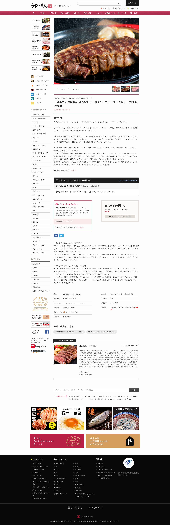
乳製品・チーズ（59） (39, 145)
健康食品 (57, 491)
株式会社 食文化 (87, 517)
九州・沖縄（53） (38, 237)
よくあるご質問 (37, 475)
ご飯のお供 (78, 491)
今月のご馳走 (39, 76)
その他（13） (37, 191)
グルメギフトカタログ (115, 399)
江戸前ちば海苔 (74, 399)
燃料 (76, 482)
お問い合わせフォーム (39, 498)
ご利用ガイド (133, 8)
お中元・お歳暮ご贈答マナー (41, 291)
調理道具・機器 (80, 475)
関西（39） (36, 222)
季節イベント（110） (39, 245)
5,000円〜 (35, 272)
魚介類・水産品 (59, 463)
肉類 (55, 466)
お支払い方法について (39, 478)
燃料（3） (36, 176)
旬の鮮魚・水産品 (41, 94)
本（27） (35, 187)
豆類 (76, 472)
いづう (94, 396)
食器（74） (36, 183)
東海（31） (36, 218)
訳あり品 (38, 103)
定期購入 (38, 98)
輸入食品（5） (37, 241)
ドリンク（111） (38, 160)
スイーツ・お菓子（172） (40, 157)
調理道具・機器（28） (39, 180)
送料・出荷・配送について (41, 487)
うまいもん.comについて (40, 466)
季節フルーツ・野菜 (41, 85)
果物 (55, 472)
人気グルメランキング (42, 81)
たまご (56, 469)
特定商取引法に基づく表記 (106, 472)
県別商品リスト (37, 287)
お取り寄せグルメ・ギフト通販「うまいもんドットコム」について (57, 441)
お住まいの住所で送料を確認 (128, 180)
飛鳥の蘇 (101, 396)
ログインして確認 (72, 312)
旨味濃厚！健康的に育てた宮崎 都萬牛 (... (101, 332)
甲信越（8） (36, 214)
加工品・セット (110, 13)
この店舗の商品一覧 (131, 345)
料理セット (57, 488)
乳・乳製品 (78, 469)
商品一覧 (53, 13)
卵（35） (35, 141)
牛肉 (67, 89)
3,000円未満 (36, 264)
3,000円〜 (35, 268)
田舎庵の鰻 (99, 399)
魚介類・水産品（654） (40, 118)
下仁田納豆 (134, 396)
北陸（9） (36, 226)
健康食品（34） (37, 168)
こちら (72, 170)
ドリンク (78, 466)
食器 (76, 478)
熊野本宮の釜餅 (74, 396)
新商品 (87, 396)
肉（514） (36, 122)
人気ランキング (123, 396)
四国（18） (36, 233)
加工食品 (57, 485)
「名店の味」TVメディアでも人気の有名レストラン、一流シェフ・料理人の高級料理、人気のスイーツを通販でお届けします (113, 441)
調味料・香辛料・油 (60, 494)
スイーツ (99, 13)
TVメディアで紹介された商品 (84, 494)
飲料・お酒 (133, 13)
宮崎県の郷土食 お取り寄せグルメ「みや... (69, 332)
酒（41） (35, 164)
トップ (56, 89)
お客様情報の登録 (38, 469)
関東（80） (36, 210)
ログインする (36, 463)
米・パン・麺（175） (39, 126)
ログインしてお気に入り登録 (120, 216)
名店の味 (128, 399)
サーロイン (76, 89)
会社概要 (100, 463)
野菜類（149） (37, 130)
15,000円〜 (36, 283)
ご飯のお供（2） (37, 199)
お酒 (76, 463)
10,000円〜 (36, 279)
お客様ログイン (120, 8)
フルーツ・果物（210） (40, 134)
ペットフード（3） (38, 249)
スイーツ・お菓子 (60, 478)
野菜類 (56, 475)
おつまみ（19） (37, 203)
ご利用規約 (101, 466)
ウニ (91, 399)
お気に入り (106, 8)
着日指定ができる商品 (39, 114)
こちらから (80, 227)
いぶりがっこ (111, 396)
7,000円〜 (35, 275)
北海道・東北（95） (38, 206)
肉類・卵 (76, 13)
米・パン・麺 (122, 13)
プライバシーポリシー (105, 469)
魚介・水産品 (65, 13)
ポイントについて (38, 490)
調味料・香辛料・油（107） (41, 153)
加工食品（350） (38, 149)
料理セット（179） (38, 172)
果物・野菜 (87, 13)
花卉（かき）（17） (38, 195)
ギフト (42, 13)
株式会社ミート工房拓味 (62, 109)
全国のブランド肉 (41, 89)
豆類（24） (36, 137)
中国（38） (36, 230)
